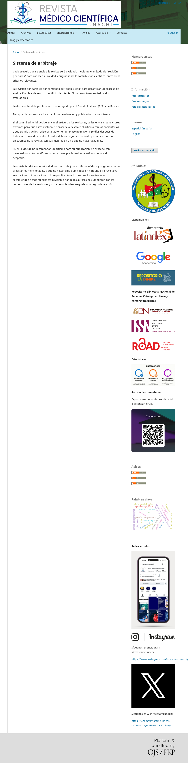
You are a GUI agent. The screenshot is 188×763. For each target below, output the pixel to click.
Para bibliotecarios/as (143, 106)
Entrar (177, 2)
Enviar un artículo (144, 150)
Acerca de (102, 32)
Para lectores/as (140, 95)
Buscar (172, 32)
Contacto (122, 32)
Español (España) (142, 128)
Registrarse (163, 2)
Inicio (16, 52)
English (136, 134)
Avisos (86, 32)
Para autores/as (140, 101)
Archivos (26, 32)
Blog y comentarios (21, 40)
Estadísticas (44, 32)
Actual (11, 32)
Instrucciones (66, 32)
